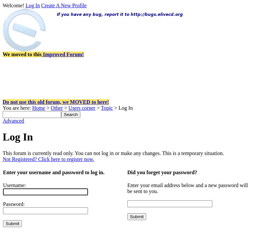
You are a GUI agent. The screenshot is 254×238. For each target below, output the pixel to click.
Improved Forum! (63, 54)
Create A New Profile (63, 5)
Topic (107, 108)
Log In (32, 5)
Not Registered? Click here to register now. (48, 159)
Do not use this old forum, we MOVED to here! (56, 102)
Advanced (13, 121)
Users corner (81, 108)
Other (57, 108)
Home (38, 108)
